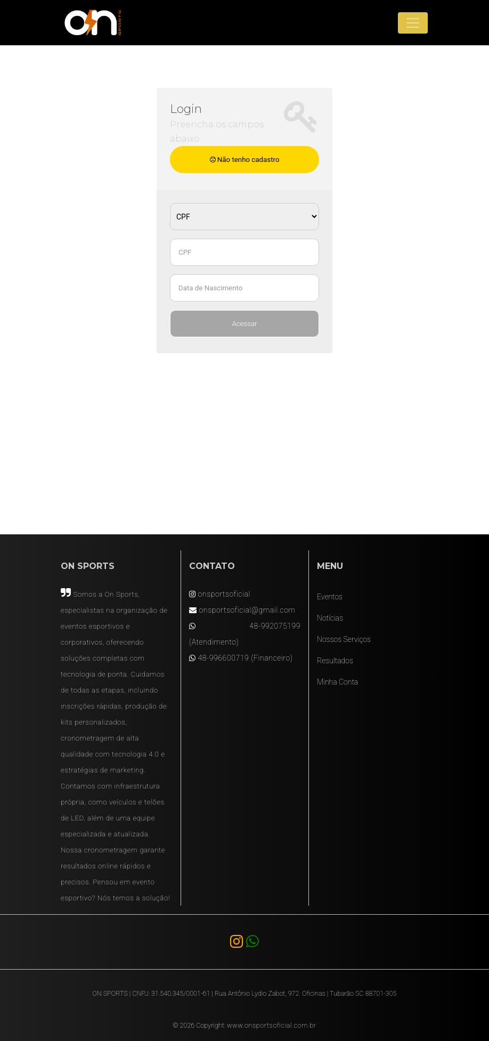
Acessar (244, 324)
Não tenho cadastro (245, 160)
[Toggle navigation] (413, 23)
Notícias (330, 618)
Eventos (330, 596)
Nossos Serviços (344, 639)
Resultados (335, 660)
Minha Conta (337, 682)
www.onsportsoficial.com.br (271, 1025)
